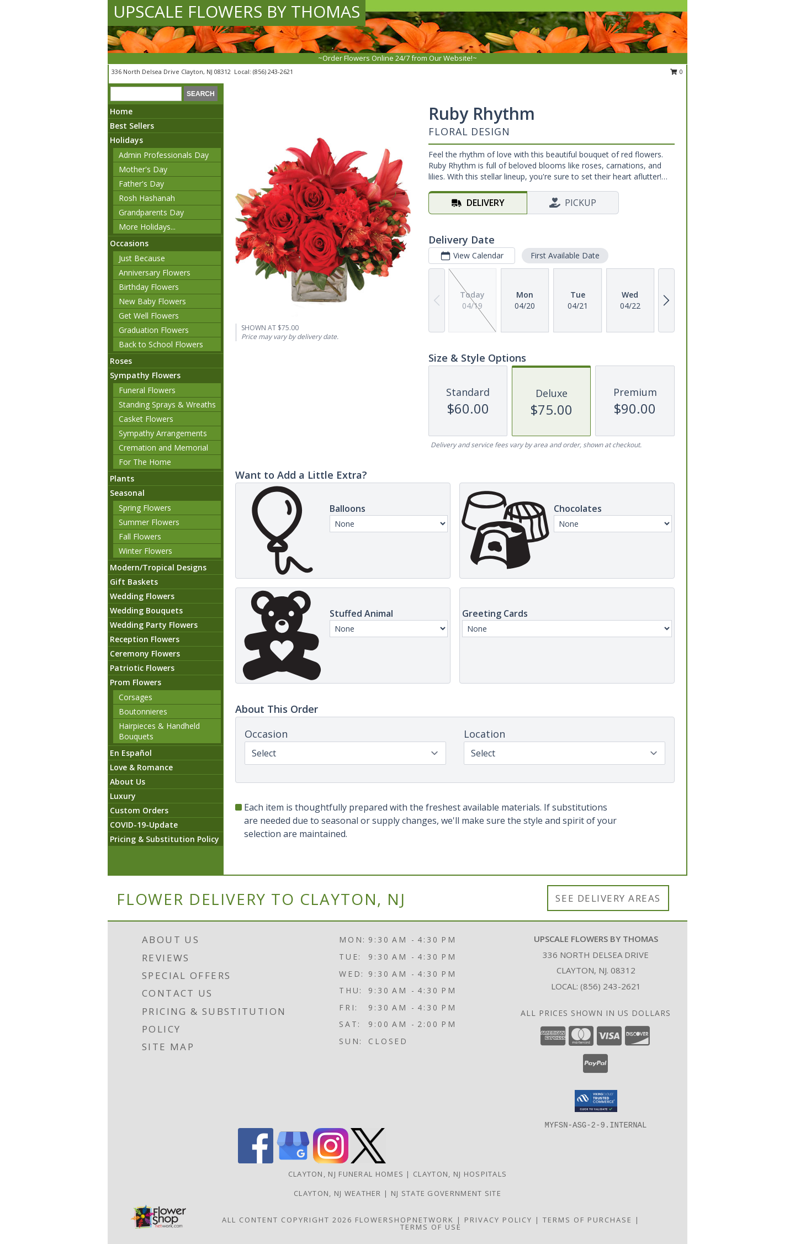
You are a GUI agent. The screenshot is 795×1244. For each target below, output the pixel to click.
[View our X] (368, 1160)
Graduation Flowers (154, 330)
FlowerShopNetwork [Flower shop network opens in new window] (404, 1220)
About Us (127, 781)
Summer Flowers (149, 522)
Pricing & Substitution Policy (164, 839)
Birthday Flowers (149, 287)
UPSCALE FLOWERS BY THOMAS (236, 11)
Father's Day (141, 183)
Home (121, 111)
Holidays (126, 140)
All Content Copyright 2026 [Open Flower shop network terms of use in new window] (287, 1220)
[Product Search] (146, 94)
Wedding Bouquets (146, 610)
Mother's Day (143, 169)
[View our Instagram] (330, 1160)
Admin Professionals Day (164, 155)
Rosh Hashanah (147, 198)
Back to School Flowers (161, 344)
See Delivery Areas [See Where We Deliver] (608, 898)
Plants (122, 478)
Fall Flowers (140, 536)
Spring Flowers (145, 507)
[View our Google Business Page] (293, 1160)
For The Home (145, 462)
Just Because (142, 258)
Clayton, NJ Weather (337, 1193)
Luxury (123, 796)
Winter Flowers (145, 551)
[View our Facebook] (255, 1160)
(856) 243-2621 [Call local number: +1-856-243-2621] (273, 71)
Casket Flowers (146, 419)
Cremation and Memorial (163, 447)
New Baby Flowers (152, 301)
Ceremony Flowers (145, 653)
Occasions (129, 243)
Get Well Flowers (149, 315)
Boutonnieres (143, 711)
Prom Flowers (135, 682)
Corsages (135, 697)
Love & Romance (141, 767)
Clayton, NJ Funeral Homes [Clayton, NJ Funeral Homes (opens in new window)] (346, 1174)
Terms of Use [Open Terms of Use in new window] (431, 1227)
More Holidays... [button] (147, 226)
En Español (131, 753)
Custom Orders (139, 810)
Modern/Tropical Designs (158, 567)
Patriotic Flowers (142, 668)
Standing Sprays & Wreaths (167, 404)
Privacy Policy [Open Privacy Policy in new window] (498, 1220)
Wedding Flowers (142, 596)
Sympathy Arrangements (163, 433)
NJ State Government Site (446, 1193)
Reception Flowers (144, 639)
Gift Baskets (134, 581)
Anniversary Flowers (154, 272)
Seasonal (127, 493)
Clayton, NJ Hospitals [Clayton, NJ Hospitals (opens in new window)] (460, 1174)
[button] (596, 1101)
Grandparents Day (151, 212)
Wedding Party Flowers (154, 625)
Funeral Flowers (147, 390)
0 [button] (676, 71)
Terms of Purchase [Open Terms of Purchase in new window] (587, 1220)
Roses (121, 361)
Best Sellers (132, 125)
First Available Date (565, 255)
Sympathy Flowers (145, 375)
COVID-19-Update (144, 824)
